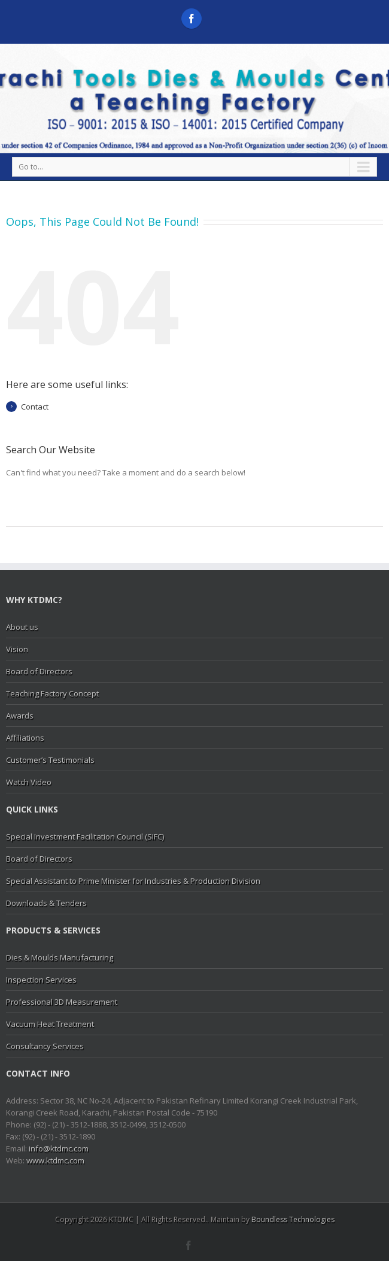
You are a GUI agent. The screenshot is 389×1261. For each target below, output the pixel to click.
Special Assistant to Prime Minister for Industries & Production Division (133, 880)
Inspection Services (41, 979)
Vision (17, 649)
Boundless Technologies (293, 1219)
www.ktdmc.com (55, 1160)
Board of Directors (39, 671)
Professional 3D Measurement (61, 1001)
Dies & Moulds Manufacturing (59, 957)
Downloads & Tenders (46, 903)
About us (22, 627)
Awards (20, 715)
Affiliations (25, 737)
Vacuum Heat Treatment (50, 1023)
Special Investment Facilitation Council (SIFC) (85, 836)
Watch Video (28, 782)
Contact (34, 406)
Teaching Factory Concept (52, 693)
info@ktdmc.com (59, 1148)
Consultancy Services (45, 1046)
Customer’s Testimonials (50, 759)
